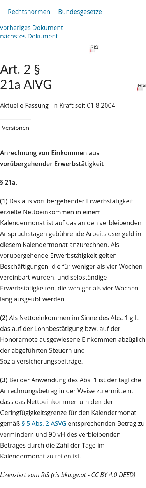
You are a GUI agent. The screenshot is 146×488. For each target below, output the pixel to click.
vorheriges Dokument (31, 27)
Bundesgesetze (80, 11)
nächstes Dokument (29, 36)
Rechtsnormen (29, 11)
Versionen (15, 127)
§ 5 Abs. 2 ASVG (44, 423)
